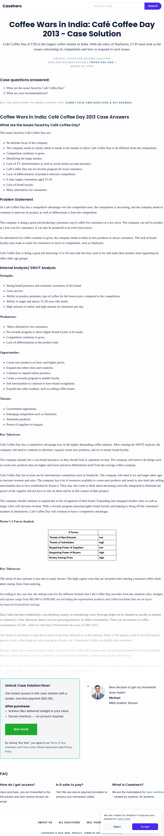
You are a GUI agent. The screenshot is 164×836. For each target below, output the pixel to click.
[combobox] (117, 6)
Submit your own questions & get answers (99, 102)
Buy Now (21, 729)
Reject (117, 826)
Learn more (124, 818)
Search (153, 6)
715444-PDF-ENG (101, 62)
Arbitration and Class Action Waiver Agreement (31, 747)
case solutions (155, 792)
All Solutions (69, 822)
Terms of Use (58, 743)
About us (45, 822)
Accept (145, 826)
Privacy (77, 833)
